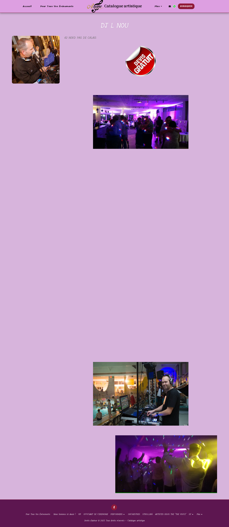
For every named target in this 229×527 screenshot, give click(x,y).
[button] (170, 6)
